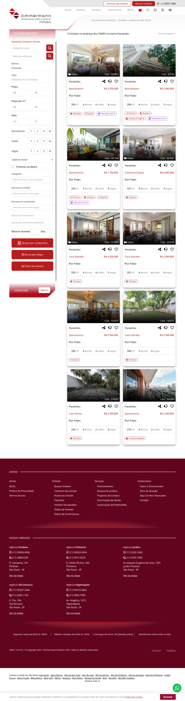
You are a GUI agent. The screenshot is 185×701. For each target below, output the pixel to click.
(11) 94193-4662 (76, 590)
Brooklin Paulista (126, 678)
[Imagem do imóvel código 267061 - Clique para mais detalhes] (149, 144)
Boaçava (67, 678)
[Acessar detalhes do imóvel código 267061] (149, 195)
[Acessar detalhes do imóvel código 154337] (93, 358)
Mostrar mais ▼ (92, 681)
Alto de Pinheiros (119, 675)
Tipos (14, 75)
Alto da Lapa (88, 675)
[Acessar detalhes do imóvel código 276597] (93, 436)
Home (68, 9)
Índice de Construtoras (66, 514)
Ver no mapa (16, 575)
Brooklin (113, 678)
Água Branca (57, 675)
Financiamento (105, 486)
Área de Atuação (149, 491)
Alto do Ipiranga (136, 675)
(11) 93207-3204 (19, 590)
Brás (105, 678)
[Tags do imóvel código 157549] (93, 242)
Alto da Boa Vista (72, 675)
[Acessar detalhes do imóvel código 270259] (149, 279)
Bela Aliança (36, 678)
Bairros (15, 63)
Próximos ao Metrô (26, 166)
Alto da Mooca (102, 675)
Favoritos (59, 500)
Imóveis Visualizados (65, 504)
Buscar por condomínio (32, 243)
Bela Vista (48, 678)
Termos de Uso (17, 495)
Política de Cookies (134, 697)
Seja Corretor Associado (153, 495)
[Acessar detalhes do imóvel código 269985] (149, 436)
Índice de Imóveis (63, 509)
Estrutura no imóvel (21, 187)
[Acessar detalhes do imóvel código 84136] (149, 114)
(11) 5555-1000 (133, 552)
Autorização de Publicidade (111, 504)
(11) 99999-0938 (19, 552)
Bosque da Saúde (93, 678)
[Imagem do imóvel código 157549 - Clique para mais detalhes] (93, 228)
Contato (144, 500)
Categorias (17, 173)
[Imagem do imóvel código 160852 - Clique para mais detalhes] (93, 60)
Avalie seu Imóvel (63, 495)
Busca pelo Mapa (32, 254)
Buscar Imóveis (143, 3)
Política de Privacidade (21, 491)
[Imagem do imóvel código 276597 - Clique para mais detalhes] (93, 385)
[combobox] (32, 179)
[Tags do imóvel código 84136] (149, 74)
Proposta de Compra (108, 495)
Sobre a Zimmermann (151, 486)
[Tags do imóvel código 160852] (93, 74)
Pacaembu (17, 68)
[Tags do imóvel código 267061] (149, 158)
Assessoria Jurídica (107, 491)
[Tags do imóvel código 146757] (149, 321)
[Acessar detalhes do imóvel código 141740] (93, 198)
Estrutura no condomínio (23, 201)
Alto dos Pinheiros (154, 675)
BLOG (131, 9)
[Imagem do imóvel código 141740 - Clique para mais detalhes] (93, 144)
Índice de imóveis (32, 266)
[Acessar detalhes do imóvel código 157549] (93, 279)
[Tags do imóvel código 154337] (93, 321)
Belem (58, 678)
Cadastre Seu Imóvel (65, 491)
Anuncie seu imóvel (117, 3)
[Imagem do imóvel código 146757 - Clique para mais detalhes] (149, 307)
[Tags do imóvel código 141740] (93, 158)
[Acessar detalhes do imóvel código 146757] (149, 358)
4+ (50, 131)
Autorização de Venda (109, 500)
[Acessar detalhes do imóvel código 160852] (93, 112)
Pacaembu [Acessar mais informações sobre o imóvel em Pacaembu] (74, 81)
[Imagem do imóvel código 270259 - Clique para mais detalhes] (149, 228)
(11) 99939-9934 (76, 552)
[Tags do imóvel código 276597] (93, 399)
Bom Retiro (77, 678)
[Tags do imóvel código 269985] (149, 399)
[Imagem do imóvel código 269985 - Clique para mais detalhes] (149, 385)
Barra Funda (23, 678)
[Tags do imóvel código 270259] (149, 242)
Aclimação (44, 675)
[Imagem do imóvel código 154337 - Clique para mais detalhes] (93, 307)
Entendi (167, 697)
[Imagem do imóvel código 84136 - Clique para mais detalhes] (149, 60)
